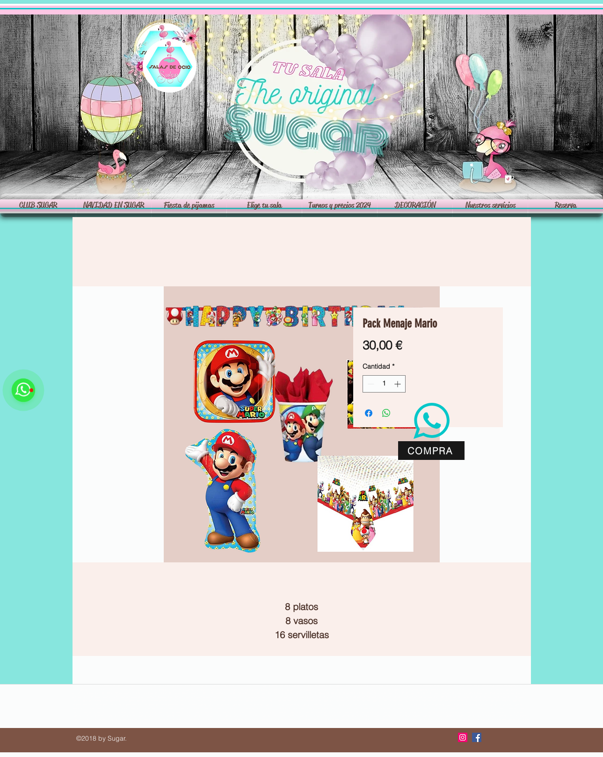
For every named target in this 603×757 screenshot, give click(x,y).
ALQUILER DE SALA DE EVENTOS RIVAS (348, 689)
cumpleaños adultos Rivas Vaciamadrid (112, 708)
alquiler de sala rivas (103, 685)
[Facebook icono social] (476, 737)
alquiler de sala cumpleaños (257, 719)
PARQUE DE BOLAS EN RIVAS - (445, 700)
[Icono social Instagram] (462, 737)
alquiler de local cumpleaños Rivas (155, 719)
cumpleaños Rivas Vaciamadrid (408, 708)
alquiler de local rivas (104, 689)
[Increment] (398, 384)
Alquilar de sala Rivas (395, 685)
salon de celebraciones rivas (166, 685)
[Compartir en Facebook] (368, 413)
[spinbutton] (384, 384)
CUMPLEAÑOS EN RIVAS (193, 697)
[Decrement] (370, 384)
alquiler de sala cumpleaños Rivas (187, 719)
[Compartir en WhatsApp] (386, 413)
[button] (264, 205)
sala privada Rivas (255, 708)
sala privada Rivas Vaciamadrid (453, 685)
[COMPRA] (431, 450)
